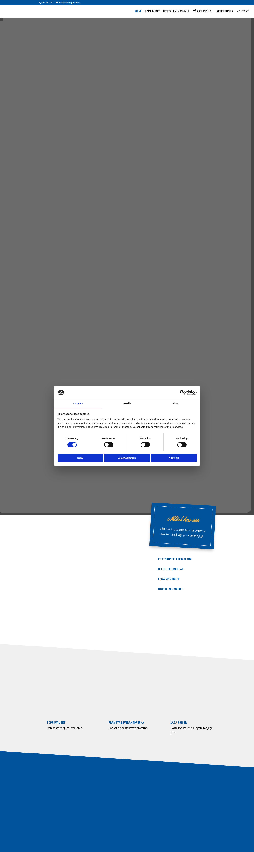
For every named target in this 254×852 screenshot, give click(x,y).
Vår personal (203, 11)
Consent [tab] (78, 403)
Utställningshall (176, 11)
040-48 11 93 (47, 2)
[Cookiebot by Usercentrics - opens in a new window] (182, 392)
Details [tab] (127, 403)
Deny (80, 457)
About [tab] (175, 403)
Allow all (174, 457)
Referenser (225, 11)
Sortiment (152, 11)
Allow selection (127, 457)
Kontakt (243, 11)
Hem (138, 11)
